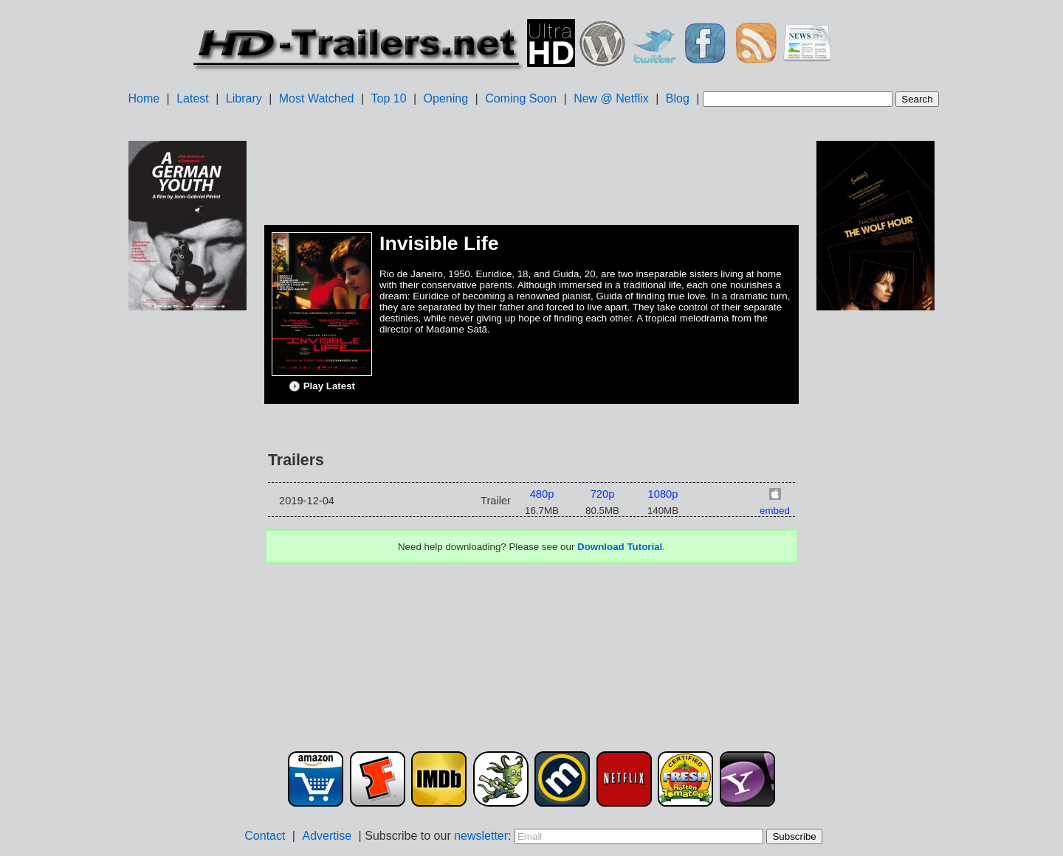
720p (603, 494)
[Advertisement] (187, 546)
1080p (663, 494)
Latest (192, 98)
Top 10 (389, 98)
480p (542, 494)
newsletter (481, 835)
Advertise (326, 835)
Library (244, 98)
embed (775, 510)
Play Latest (322, 386)
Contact (264, 835)
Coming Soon (521, 98)
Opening (446, 98)
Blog (677, 98)
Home (143, 98)
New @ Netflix (611, 98)
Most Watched (316, 98)
